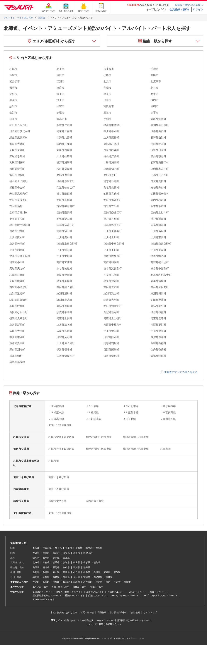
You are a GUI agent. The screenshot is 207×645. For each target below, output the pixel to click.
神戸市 (99, 582)
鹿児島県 (98, 577)
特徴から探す (96, 587)
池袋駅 (56, 582)
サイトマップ (150, 612)
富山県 (66, 567)
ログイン (198, 9)
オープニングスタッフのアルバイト (159, 595)
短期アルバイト (157, 592)
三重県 (66, 557)
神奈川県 (47, 548)
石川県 (76, 567)
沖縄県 (109, 577)
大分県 (76, 577)
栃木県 (89, 548)
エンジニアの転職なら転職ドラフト (103, 624)
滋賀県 (66, 553)
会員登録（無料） (179, 9)
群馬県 (99, 548)
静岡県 (56, 557)
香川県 (97, 572)
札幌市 (127, 582)
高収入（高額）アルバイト (69, 592)
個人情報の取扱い (119, 612)
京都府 (56, 553)
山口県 (76, 572)
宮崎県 (86, 577)
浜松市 (76, 582)
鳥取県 (36, 572)
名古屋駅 (87, 582)
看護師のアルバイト (75, 595)
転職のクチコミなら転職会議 (78, 620)
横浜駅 (66, 582)
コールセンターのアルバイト (124, 595)
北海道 (36, 562)
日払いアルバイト (137, 592)
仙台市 (117, 582)
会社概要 (135, 612)
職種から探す (79, 587)
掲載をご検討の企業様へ (189, 5)
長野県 (56, 567)
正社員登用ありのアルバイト (47, 595)
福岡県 (36, 577)
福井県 (86, 567)
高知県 (117, 572)
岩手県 (56, 562)
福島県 (97, 562)
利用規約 (101, 612)
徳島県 (86, 572)
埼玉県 (58, 548)
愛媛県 (107, 572)
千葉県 (68, 548)
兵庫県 (46, 553)
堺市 (108, 582)
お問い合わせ (87, 612)
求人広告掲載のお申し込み (63, 612)
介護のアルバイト (97, 595)
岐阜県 (46, 557)
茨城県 (78, 548)
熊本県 (66, 577)
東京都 (36, 548)
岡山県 (56, 572)
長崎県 (56, 577)
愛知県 (36, 557)
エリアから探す (40, 587)
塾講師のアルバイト (42, 592)
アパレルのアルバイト (44, 599)
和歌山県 (87, 553)
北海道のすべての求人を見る (181, 372)
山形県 (86, 562)
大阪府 (36, 553)
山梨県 (36, 567)
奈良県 (76, 553)
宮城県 (66, 562)
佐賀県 (46, 577)
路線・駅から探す (155, 41)
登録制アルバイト (116, 592)
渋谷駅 (36, 582)
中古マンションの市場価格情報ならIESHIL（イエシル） (124, 620)
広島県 (66, 572)
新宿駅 (46, 582)
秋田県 (76, 562)
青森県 (46, 562)
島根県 (46, 572)
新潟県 (46, 567)
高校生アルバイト (95, 592)
